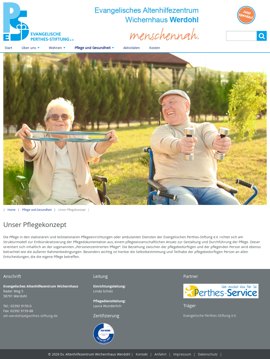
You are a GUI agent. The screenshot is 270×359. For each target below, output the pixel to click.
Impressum (182, 354)
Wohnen (57, 48)
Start (8, 47)
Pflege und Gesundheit (95, 48)
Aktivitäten (131, 47)
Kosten (154, 47)
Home (11, 210)
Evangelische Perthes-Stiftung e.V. (209, 315)
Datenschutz (208, 354)
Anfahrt (160, 354)
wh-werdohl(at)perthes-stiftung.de (30, 316)
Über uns (31, 48)
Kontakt (142, 354)
